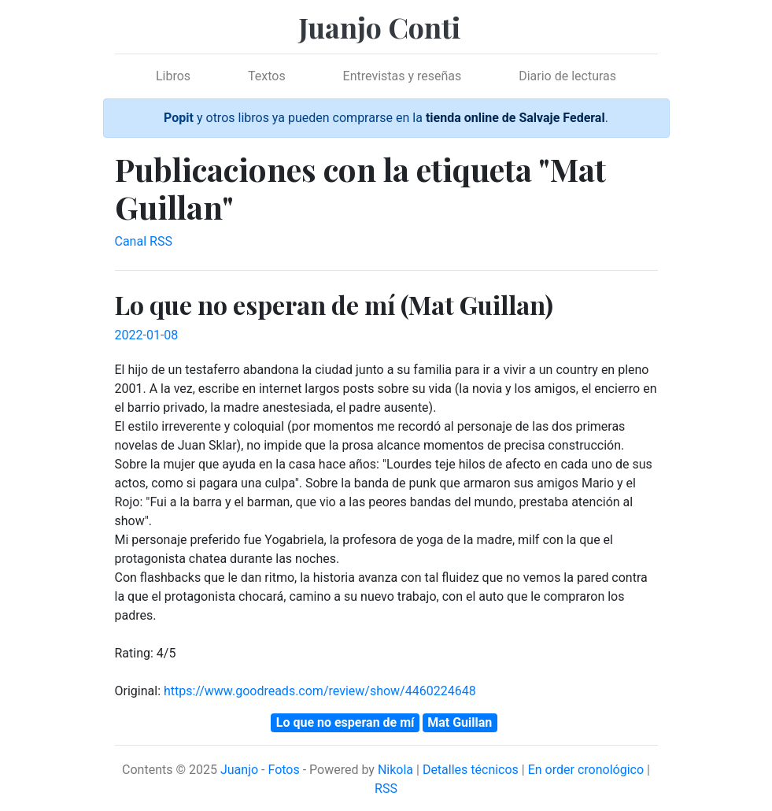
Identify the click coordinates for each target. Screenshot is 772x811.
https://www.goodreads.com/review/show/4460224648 (320, 690)
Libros (173, 76)
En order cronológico (586, 769)
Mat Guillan (459, 722)
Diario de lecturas (567, 76)
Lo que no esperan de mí (345, 722)
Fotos (283, 769)
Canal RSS (143, 241)
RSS (386, 788)
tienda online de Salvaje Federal (515, 117)
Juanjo (239, 769)
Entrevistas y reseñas (402, 76)
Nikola (395, 769)
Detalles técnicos (471, 769)
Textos (267, 76)
